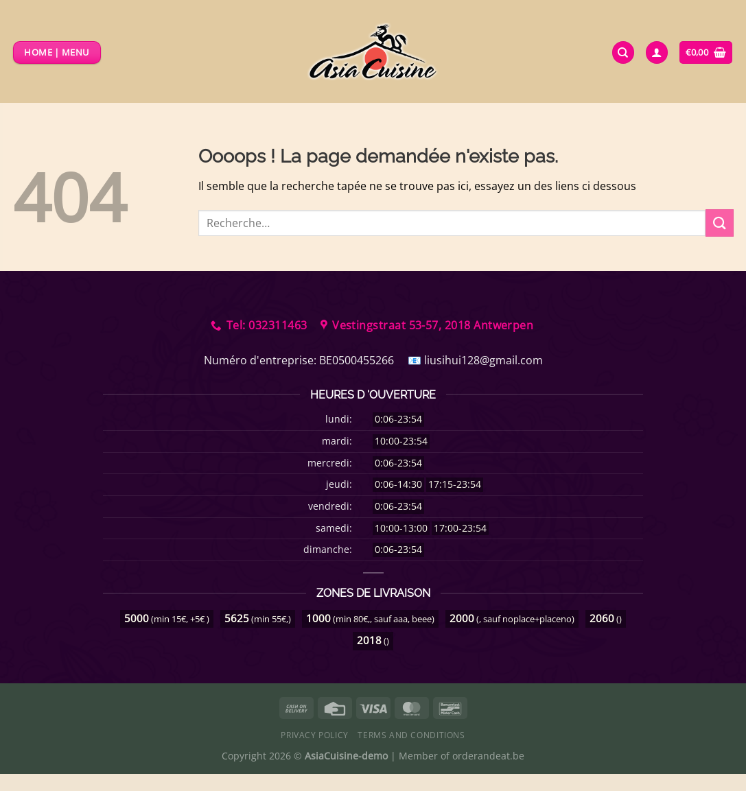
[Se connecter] (657, 52)
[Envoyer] (719, 222)
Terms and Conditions (411, 735)
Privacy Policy (315, 735)
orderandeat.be (488, 755)
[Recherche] (623, 52)
